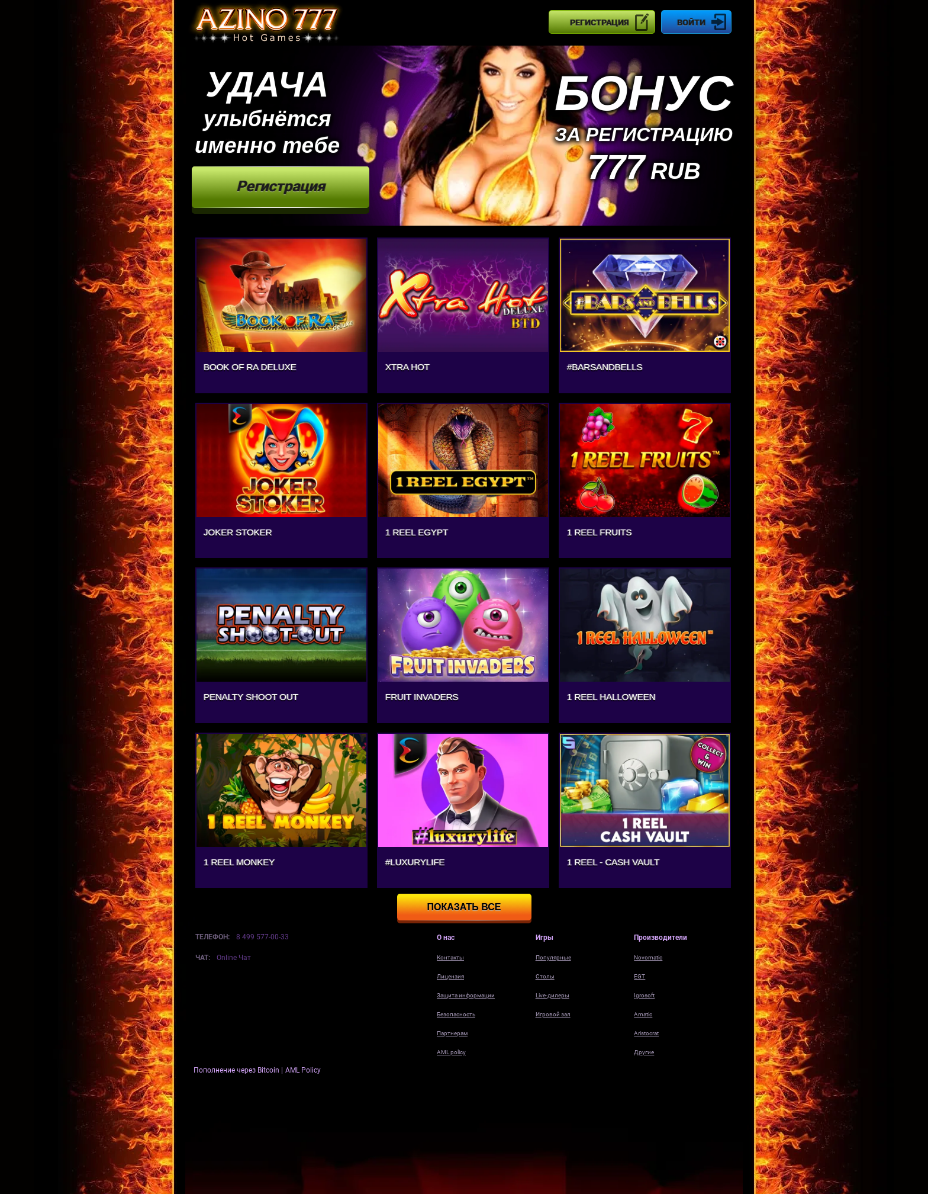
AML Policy (303, 1070)
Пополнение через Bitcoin (237, 1070)
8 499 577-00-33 (262, 937)
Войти (691, 22)
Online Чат (234, 958)
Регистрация (599, 22)
